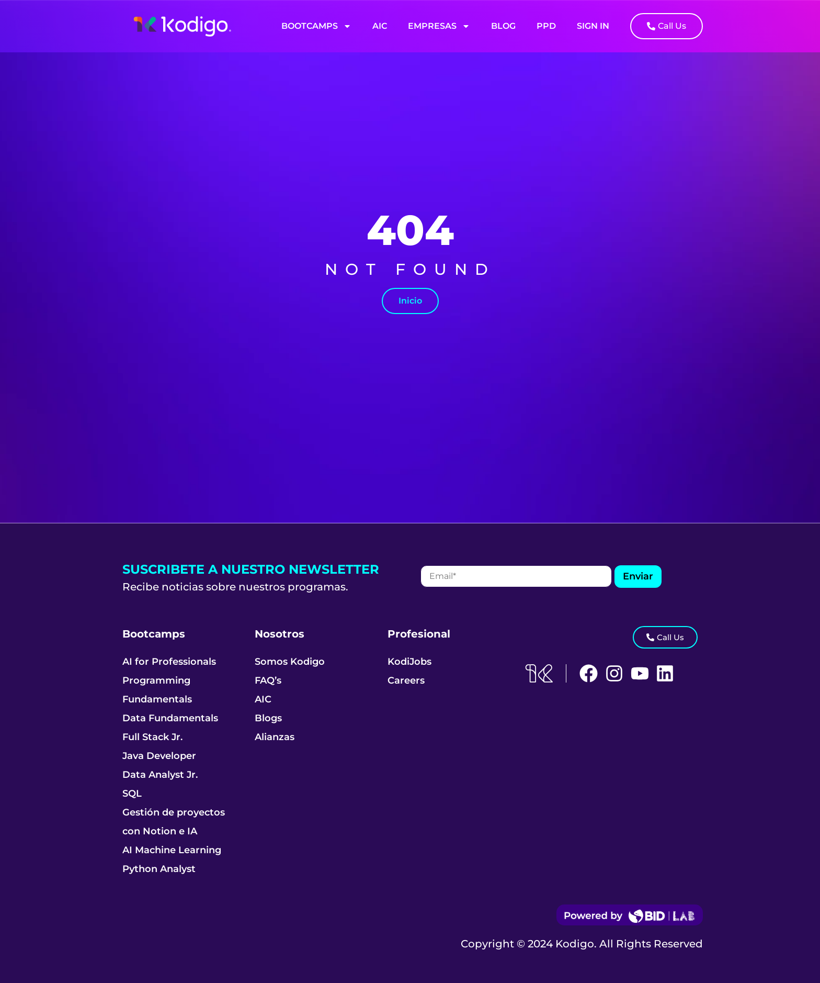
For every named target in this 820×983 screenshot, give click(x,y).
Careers (406, 680)
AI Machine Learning (171, 850)
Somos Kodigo (290, 661)
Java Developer (159, 756)
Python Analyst (159, 869)
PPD (546, 26)
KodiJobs (409, 661)
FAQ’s (268, 680)
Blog (503, 26)
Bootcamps (316, 26)
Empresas (439, 26)
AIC (379, 26)
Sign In (593, 26)
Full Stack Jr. (152, 737)
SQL (132, 793)
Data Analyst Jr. (160, 774)
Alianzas (274, 737)
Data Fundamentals (170, 718)
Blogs (268, 718)
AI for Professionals (169, 661)
